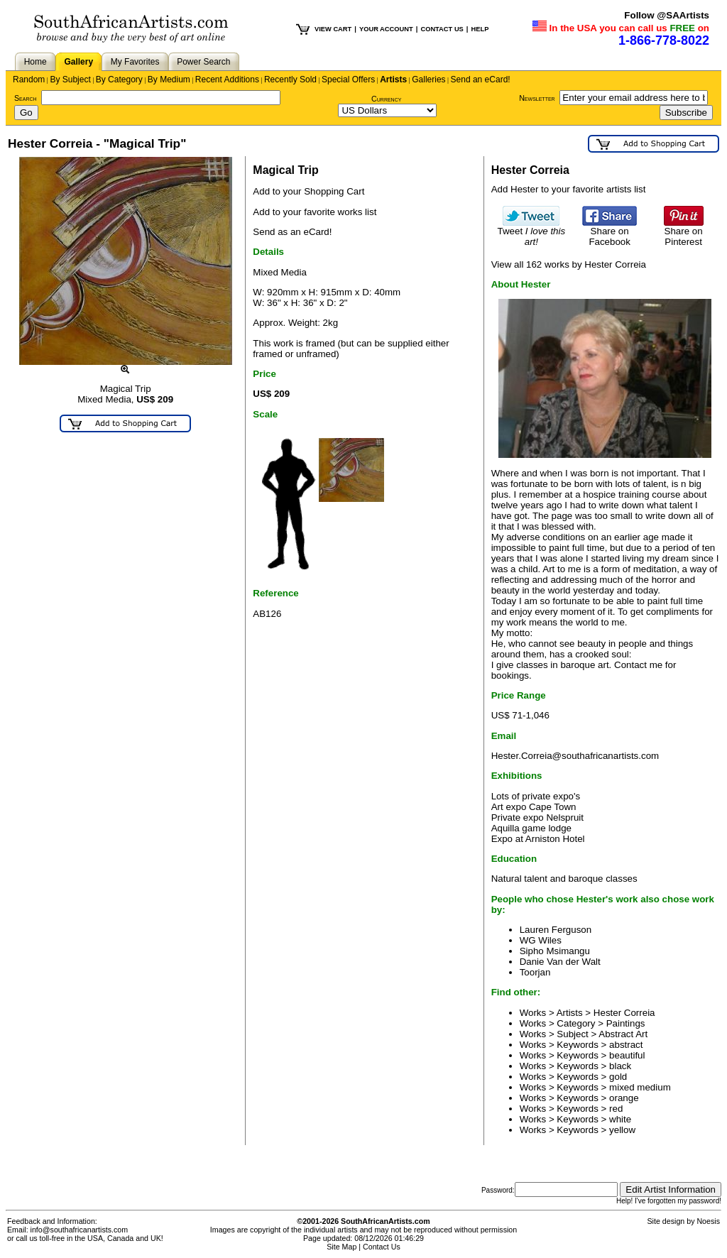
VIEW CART (333, 29)
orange (624, 1098)
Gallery (78, 62)
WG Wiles (541, 940)
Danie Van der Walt (560, 961)
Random (29, 79)
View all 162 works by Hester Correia (568, 264)
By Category (119, 79)
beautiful (627, 1055)
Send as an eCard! (292, 231)
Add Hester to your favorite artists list (568, 189)
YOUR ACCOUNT (386, 29)
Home (35, 62)
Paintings (625, 1023)
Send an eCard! (480, 79)
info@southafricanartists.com (80, 1229)
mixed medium (640, 1087)
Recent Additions (227, 79)
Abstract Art (622, 1034)
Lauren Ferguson (556, 929)
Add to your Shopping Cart (308, 191)
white (620, 1119)
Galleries (428, 79)
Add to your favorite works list (314, 212)
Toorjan (535, 972)
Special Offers (348, 79)
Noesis (708, 1221)
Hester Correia (624, 1012)
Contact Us (381, 1246)
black (620, 1066)
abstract (626, 1044)
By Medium (169, 79)
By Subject (70, 79)
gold (618, 1076)
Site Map (341, 1246)
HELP (479, 29)
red (616, 1108)
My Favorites (135, 62)
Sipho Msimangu (555, 951)
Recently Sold (290, 79)
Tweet (532, 232)
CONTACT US (441, 29)
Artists (393, 79)
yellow (622, 1130)
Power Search (203, 62)
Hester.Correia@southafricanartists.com (575, 755)
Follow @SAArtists (666, 15)
